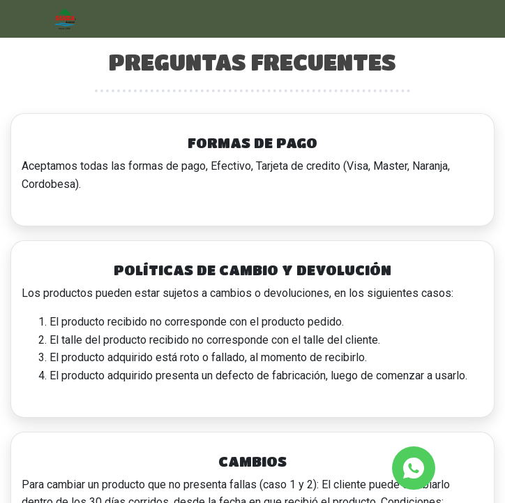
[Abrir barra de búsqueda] (438, 19)
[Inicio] (65, 17)
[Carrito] (476, 19)
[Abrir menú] (29, 19)
